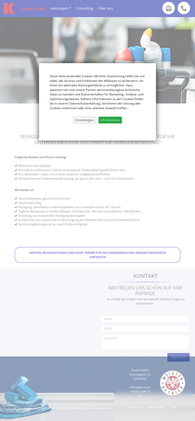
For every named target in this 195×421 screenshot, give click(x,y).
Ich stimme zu (110, 120)
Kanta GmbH (32, 8)
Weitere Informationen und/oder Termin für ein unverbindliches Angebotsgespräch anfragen (97, 255)
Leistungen (59, 8)
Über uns (105, 8)
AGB (174, 407)
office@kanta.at (139, 387)
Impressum (135, 407)
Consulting (84, 8)
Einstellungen (84, 120)
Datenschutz (156, 407)
